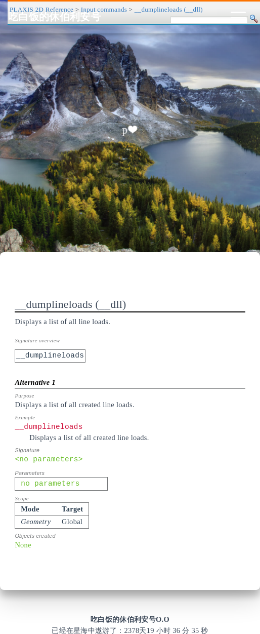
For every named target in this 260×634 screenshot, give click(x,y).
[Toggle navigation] (238, 17)
